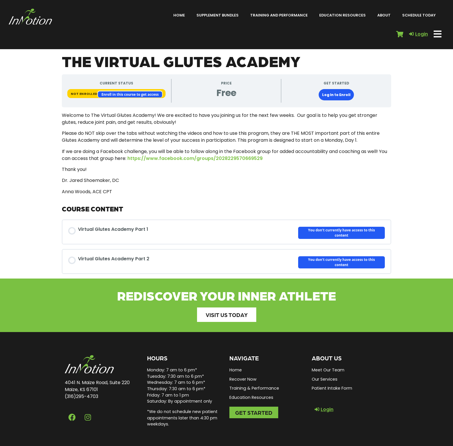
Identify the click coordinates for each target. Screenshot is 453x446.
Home (179, 15)
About (384, 15)
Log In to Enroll (336, 94)
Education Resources (342, 15)
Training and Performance (279, 15)
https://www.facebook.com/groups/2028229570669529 (195, 158)
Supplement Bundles (217, 15)
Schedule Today (419, 15)
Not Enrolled (84, 93)
